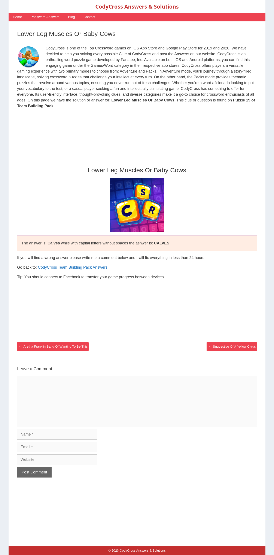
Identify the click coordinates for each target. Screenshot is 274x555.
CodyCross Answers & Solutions (137, 6)
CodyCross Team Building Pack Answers (72, 267)
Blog (71, 17)
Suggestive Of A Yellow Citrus (234, 346)
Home (17, 17)
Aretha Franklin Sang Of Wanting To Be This (55, 346)
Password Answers (45, 17)
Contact (89, 17)
